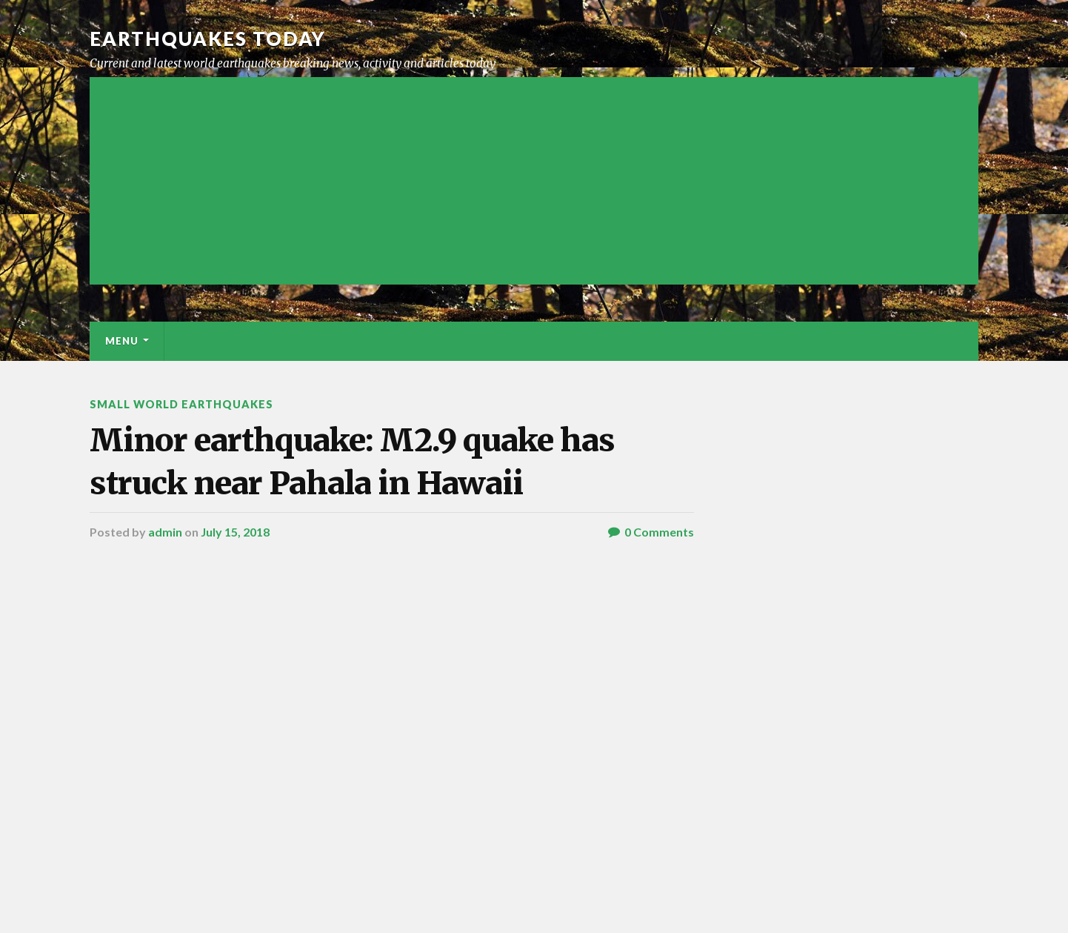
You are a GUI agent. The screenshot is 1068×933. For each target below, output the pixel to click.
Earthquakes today (208, 38)
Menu (121, 341)
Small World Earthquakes (181, 404)
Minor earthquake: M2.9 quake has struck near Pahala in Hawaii (352, 461)
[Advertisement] (534, 181)
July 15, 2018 (235, 532)
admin (165, 532)
